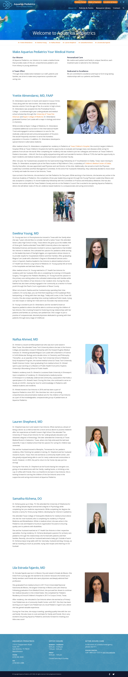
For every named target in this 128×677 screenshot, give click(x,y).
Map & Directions (17, 651)
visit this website (109, 652)
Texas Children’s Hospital (79, 146)
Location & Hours (110, 2)
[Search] (123, 7)
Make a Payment (95, 2)
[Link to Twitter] (123, 1)
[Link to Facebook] (120, 1)
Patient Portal (80, 2)
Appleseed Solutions (55, 674)
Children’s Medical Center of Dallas (98, 163)
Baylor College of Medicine (33, 117)
